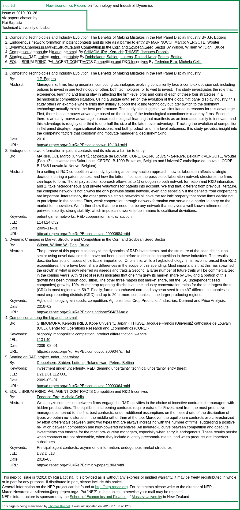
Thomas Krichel (59, 506)
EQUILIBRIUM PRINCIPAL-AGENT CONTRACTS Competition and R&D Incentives (78, 62)
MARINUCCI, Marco (168, 42)
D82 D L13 (46, 453)
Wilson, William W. (187, 47)
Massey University (147, 497)
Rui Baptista (12, 23)
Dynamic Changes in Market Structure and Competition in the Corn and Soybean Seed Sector (87, 47)
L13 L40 (43, 340)
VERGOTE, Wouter (203, 42)
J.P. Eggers (216, 37)
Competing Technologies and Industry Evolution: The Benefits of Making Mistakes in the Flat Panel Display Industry (105, 37)
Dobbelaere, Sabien (101, 57)
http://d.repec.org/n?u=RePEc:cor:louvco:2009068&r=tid (83, 234)
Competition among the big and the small (43, 52)
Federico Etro (165, 62)
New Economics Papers (66, 6)
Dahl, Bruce (214, 47)
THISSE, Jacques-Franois (147, 52)
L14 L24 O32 (48, 222)
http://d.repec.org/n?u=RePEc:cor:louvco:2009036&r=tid (83, 386)
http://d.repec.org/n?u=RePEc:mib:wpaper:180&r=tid (80, 465)
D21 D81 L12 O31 (52, 374)
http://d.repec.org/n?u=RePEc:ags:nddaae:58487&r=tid (82, 312)
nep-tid (9, 6)
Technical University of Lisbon (27, 28)
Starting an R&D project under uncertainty (44, 57)
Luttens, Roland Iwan (138, 57)
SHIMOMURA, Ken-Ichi (103, 52)
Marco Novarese (15, 492)
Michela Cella (190, 62)
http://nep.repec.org (111, 487)
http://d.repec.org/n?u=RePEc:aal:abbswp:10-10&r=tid (82, 145)
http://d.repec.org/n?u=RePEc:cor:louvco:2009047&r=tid (83, 351)
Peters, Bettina (170, 57)
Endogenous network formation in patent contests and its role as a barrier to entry (77, 42)
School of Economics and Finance (98, 497)
